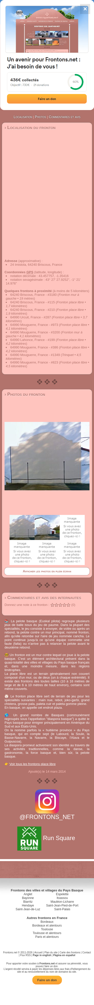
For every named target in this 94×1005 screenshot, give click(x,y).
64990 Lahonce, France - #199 (32, 340)
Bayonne (28, 898)
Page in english (42, 955)
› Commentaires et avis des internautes (43, 597)
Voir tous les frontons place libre (33, 764)
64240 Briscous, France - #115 (32, 302)
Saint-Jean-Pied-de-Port (62, 905)
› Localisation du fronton (30, 127)
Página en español (64, 955)
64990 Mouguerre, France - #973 (34, 325)
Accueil (38, 952)
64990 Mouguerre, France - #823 (34, 362)
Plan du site (50, 952)
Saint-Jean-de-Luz (28, 909)
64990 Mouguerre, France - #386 (34, 347)
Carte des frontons (70, 952)
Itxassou (62, 898)
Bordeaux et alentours (47, 925)
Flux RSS (25, 955)
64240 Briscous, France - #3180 (33, 295)
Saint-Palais (62, 909)
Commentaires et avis (64, 117)
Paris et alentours (47, 937)
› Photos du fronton (25, 394)
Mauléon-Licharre (62, 901)
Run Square (47, 838)
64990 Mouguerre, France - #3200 (35, 332)
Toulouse (47, 929)
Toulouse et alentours (47, 933)
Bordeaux (47, 922)
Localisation (23, 117)
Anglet (28, 894)
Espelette (62, 894)
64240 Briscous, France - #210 (32, 310)
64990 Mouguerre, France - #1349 (35, 355)
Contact (86, 952)
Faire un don (47, 980)
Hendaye (28, 905)
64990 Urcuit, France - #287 (30, 317)
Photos (40, 117)
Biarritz (28, 901)
